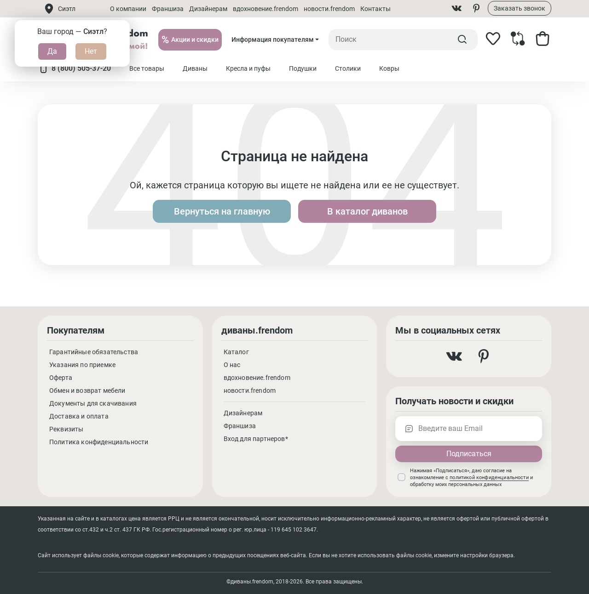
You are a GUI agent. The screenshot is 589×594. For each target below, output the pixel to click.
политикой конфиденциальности (489, 478)
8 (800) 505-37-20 (74, 68)
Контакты (375, 8)
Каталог (236, 352)
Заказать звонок (519, 8)
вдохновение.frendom (265, 8)
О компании (128, 8)
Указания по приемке (82, 364)
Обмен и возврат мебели (87, 390)
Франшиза (168, 8)
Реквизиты (66, 429)
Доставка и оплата (79, 416)
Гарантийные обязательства (93, 352)
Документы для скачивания (93, 403)
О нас (232, 364)
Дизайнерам (208, 8)
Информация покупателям (272, 39)
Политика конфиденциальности (98, 442)
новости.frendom (329, 8)
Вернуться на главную (222, 211)
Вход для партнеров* (256, 438)
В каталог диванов (367, 211)
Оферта (60, 377)
